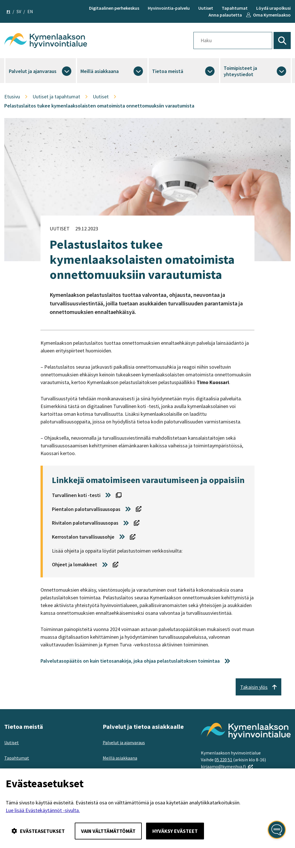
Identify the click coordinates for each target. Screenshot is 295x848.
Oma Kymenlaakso (272, 15)
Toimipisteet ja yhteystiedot (240, 71)
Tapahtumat (235, 8)
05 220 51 (223, 759)
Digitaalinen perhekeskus (114, 8)
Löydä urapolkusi (273, 8)
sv (19, 11)
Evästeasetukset (38, 831)
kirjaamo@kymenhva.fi (227, 766)
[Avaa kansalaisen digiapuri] (277, 830)
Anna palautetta (225, 15)
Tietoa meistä (167, 71)
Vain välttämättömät (108, 831)
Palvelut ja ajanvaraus (32, 71)
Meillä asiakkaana (99, 71)
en (30, 11)
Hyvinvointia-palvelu (169, 8)
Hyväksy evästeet (175, 831)
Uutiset (205, 8)
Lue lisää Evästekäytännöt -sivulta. (43, 810)
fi (8, 11)
